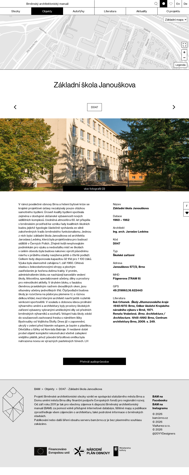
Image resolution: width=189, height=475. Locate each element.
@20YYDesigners (163, 433)
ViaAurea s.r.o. (161, 425)
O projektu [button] (173, 11)
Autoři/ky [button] (78, 11)
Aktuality (141, 11)
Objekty (49, 389)
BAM (37, 389)
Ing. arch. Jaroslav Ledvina (130, 231)
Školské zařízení (123, 255)
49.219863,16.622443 (128, 290)
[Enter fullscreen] (184, 44)
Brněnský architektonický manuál (47, 3)
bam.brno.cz (160, 417)
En (178, 3)
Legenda (180, 64)
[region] (94, 42)
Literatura (110, 11)
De (185, 3)
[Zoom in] (184, 52)
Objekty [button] (47, 11)
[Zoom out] (184, 57)
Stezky (15, 11)
